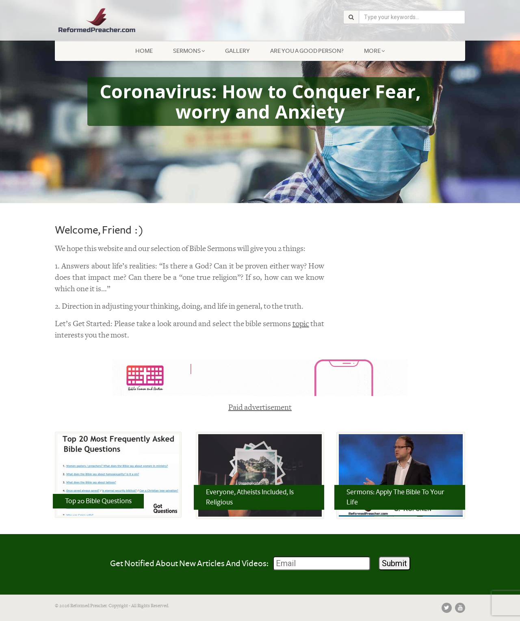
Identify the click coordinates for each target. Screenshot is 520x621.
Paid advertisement (260, 407)
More (374, 50)
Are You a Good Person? (307, 50)
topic (300, 324)
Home (144, 50)
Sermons (189, 50)
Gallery (237, 50)
